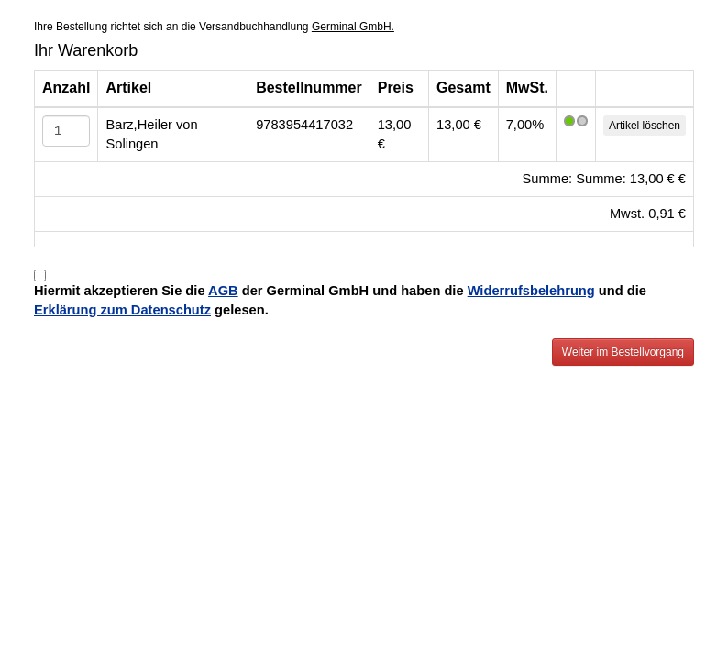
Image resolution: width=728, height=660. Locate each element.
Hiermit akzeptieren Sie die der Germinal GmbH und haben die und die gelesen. (340, 300)
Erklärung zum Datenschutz (122, 309)
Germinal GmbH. (353, 26)
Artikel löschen (644, 125)
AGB (223, 290)
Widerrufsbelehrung (531, 290)
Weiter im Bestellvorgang (623, 352)
